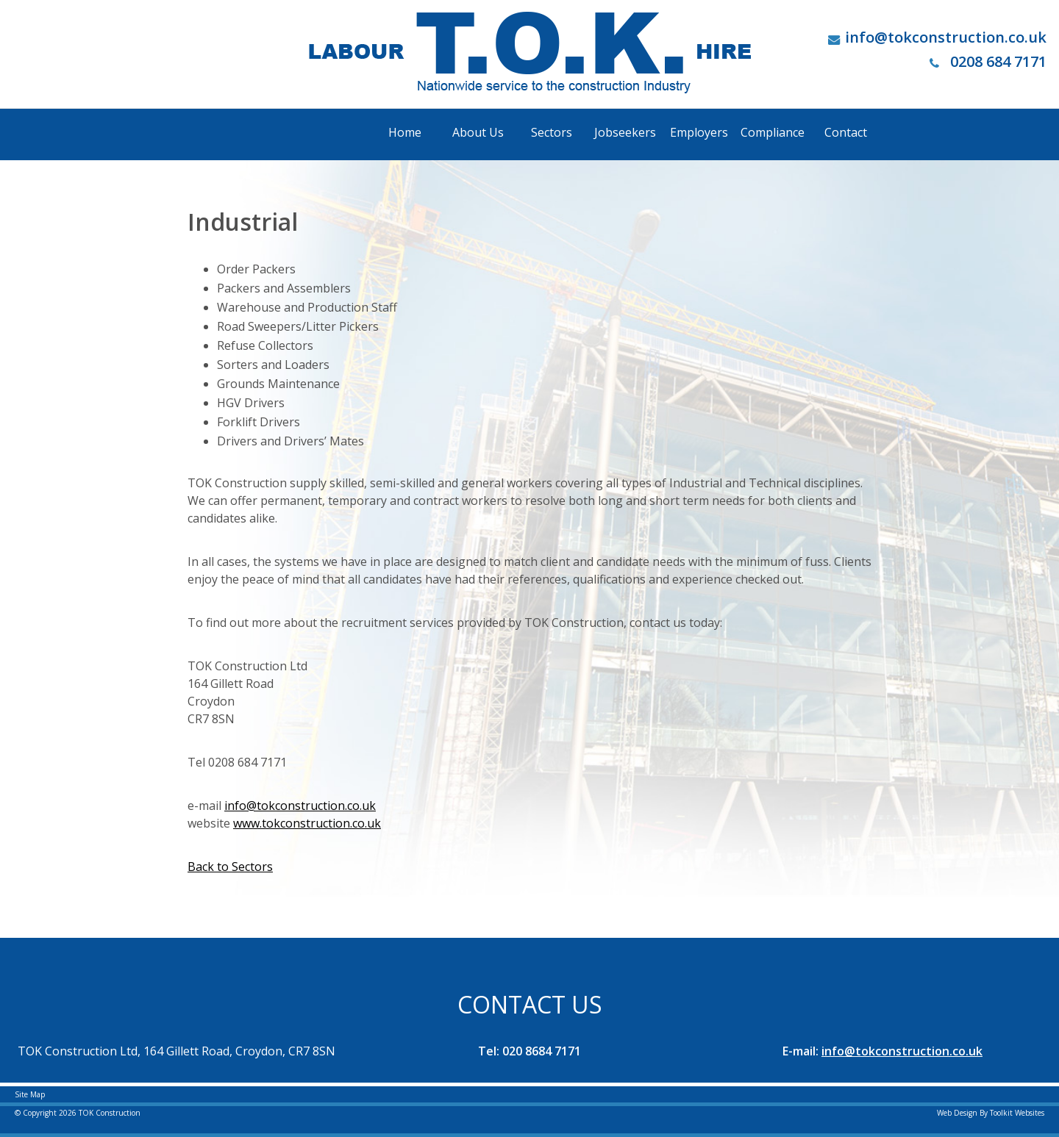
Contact (845, 132)
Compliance (773, 132)
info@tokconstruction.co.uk (945, 37)
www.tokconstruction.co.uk (307, 823)
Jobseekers (625, 132)
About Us (478, 132)
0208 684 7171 (988, 61)
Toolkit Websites (1017, 1113)
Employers (699, 132)
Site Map (30, 1094)
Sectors (551, 132)
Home (404, 132)
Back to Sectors (230, 866)
